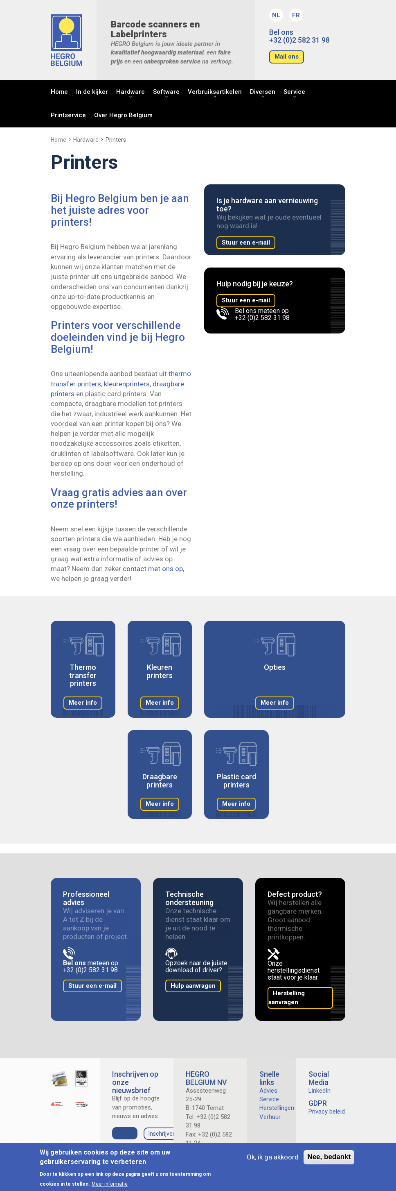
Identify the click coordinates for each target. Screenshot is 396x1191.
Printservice (68, 115)
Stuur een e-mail (246, 242)
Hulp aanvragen (193, 985)
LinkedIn (319, 1090)
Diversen (262, 91)
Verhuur (270, 1117)
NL (276, 15)
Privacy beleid (326, 1111)
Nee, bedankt (329, 1157)
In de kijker (92, 91)
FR (296, 15)
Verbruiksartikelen (215, 91)
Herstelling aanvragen (286, 997)
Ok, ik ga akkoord (273, 1157)
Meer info (83, 702)
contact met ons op (153, 569)
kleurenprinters (127, 384)
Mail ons (286, 56)
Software (166, 91)
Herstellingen (276, 1108)
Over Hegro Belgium (123, 115)
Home (59, 91)
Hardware (130, 91)
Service (294, 91)
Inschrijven (162, 1133)
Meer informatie (110, 1184)
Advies (268, 1090)
